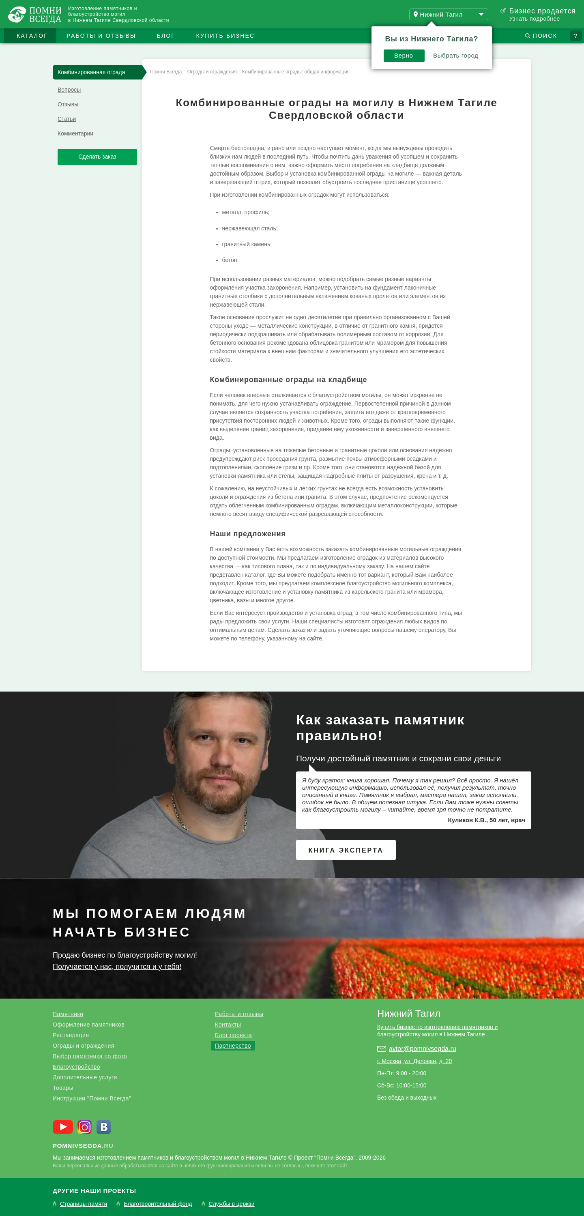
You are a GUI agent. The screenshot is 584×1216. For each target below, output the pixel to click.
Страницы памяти (83, 1204)
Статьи (67, 119)
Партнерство (233, 1045)
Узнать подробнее (534, 18)
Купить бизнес (225, 35)
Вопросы (69, 89)
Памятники (68, 1014)
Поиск (545, 35)
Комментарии (75, 133)
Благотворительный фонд (158, 1204)
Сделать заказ (97, 156)
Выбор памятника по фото (90, 1056)
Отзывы (68, 104)
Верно (403, 55)
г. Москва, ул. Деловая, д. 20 (414, 1061)
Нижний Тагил (409, 1013)
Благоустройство (76, 1066)
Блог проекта (233, 1035)
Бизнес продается (542, 11)
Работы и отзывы (101, 35)
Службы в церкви (232, 1204)
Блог (166, 35)
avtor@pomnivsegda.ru (422, 1048)
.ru (83, 1145)
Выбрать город (456, 55)
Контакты (228, 1024)
